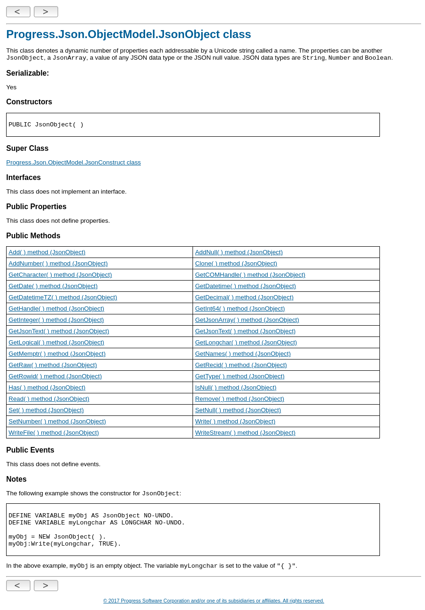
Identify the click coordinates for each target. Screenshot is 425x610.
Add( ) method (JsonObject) (46, 253)
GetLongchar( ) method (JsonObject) (246, 343)
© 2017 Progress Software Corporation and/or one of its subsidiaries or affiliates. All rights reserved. (213, 603)
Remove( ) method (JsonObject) (239, 399)
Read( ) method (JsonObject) (48, 399)
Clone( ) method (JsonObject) (236, 264)
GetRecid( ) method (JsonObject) (241, 365)
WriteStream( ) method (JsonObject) (245, 433)
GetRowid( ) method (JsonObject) (55, 377)
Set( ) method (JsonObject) (46, 410)
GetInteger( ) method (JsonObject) (56, 320)
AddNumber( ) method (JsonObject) (58, 264)
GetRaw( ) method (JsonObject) (52, 365)
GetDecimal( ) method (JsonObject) (244, 298)
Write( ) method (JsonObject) (235, 422)
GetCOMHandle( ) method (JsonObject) (250, 275)
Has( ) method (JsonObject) (46, 388)
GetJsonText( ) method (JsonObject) (58, 332)
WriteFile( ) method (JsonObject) (53, 433)
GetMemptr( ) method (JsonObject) (57, 354)
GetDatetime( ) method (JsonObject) (245, 286)
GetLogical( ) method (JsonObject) (56, 343)
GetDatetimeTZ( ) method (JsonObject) (62, 298)
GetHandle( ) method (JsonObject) (56, 309)
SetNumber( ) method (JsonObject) (57, 422)
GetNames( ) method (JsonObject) (243, 354)
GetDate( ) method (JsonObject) (53, 286)
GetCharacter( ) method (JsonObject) (60, 275)
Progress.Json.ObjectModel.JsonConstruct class (73, 163)
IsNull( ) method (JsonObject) (235, 388)
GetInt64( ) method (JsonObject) (240, 309)
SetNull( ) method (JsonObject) (238, 410)
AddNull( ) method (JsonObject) (239, 253)
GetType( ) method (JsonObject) (239, 377)
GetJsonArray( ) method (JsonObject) (247, 320)
